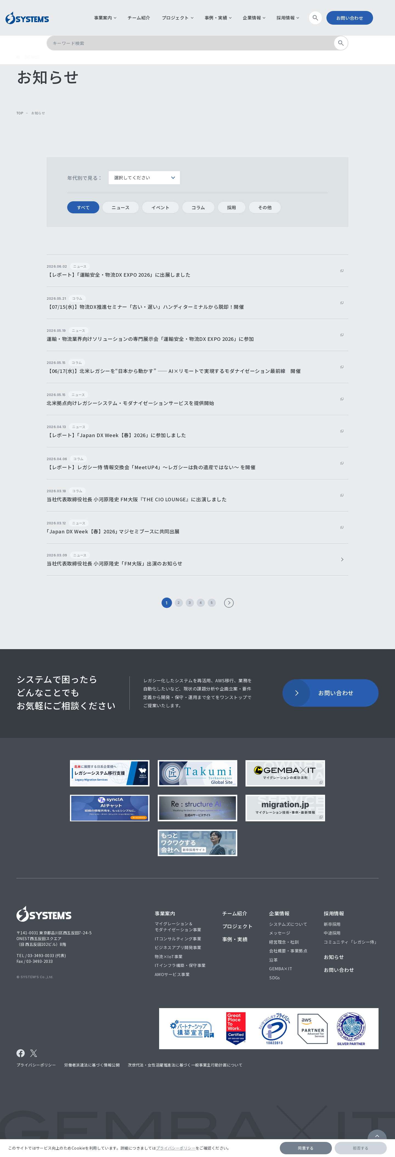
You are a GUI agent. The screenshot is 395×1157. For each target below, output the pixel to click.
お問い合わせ (358, 18)
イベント (160, 207)
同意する (306, 1148)
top (19, 113)
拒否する (361, 1148)
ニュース (120, 207)
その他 (265, 207)
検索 (326, 18)
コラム (198, 207)
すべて (83, 207)
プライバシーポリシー (176, 1148)
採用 (231, 207)
